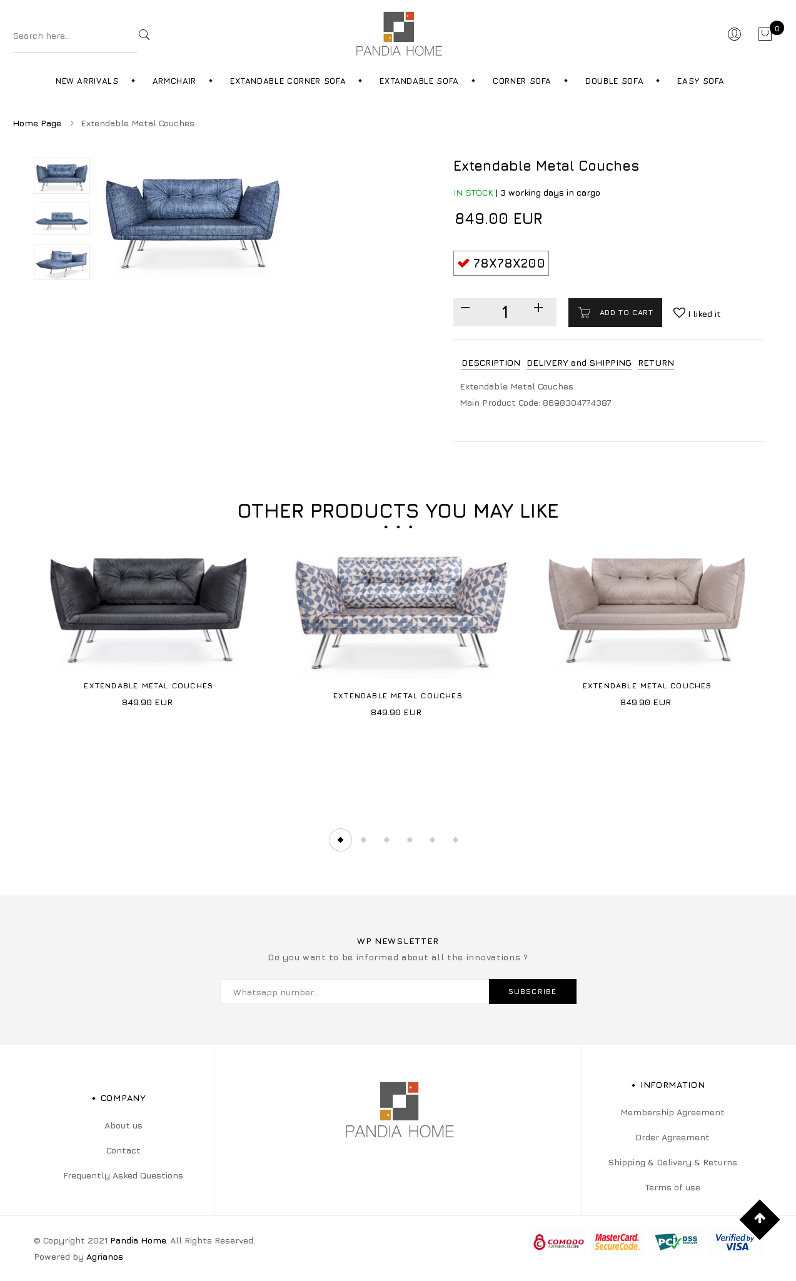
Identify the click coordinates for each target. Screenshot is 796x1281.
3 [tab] (386, 839)
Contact (123, 1150)
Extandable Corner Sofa (288, 81)
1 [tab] (340, 839)
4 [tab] (409, 839)
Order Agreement (672, 1137)
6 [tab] (456, 839)
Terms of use (672, 1187)
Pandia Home (138, 1240)
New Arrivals (87, 81)
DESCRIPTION (490, 362)
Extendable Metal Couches (148, 685)
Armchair (174, 81)
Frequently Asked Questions (123, 1175)
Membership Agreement (672, 1112)
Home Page (37, 123)
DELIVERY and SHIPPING (579, 362)
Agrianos (104, 1256)
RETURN (656, 362)
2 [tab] (363, 839)
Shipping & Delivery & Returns (672, 1162)
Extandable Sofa (419, 81)
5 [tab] (433, 839)
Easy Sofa (701, 81)
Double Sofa (614, 81)
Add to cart (625, 312)
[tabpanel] (149, 622)
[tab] (490, 363)
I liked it (703, 313)
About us (123, 1125)
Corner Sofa (522, 81)
